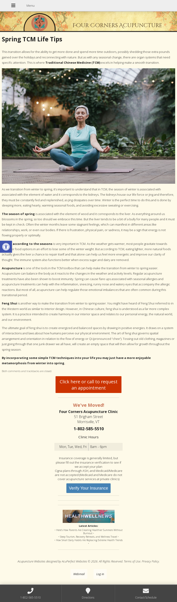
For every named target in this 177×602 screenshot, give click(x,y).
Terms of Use (132, 561)
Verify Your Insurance (88, 488)
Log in (100, 574)
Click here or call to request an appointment (89, 384)
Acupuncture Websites (31, 561)
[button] (6, 247)
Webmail (79, 574)
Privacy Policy (150, 561)
